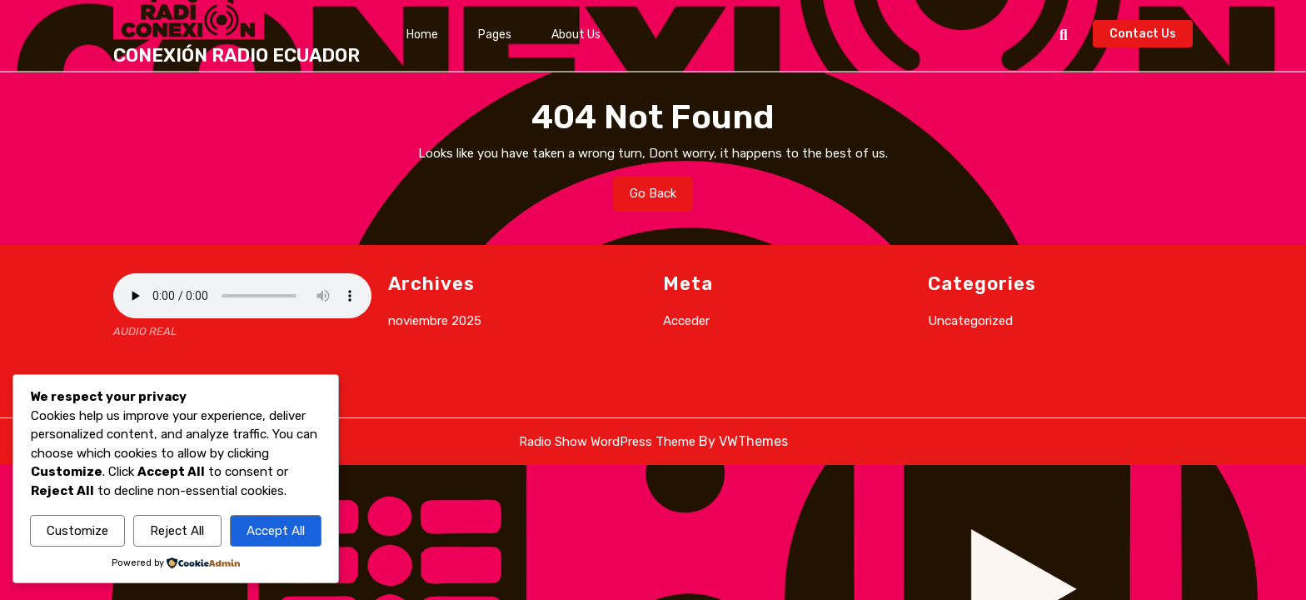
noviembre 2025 (434, 320)
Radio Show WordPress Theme (607, 441)
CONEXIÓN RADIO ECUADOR (236, 55)
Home (422, 35)
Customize (77, 530)
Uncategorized (970, 320)
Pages (494, 35)
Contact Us (1151, 35)
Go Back (661, 197)
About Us (576, 35)
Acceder (686, 320)
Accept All (276, 530)
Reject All (177, 530)
